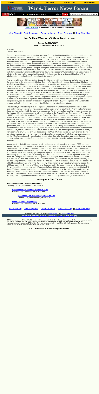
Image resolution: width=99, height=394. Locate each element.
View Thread (15, 33)
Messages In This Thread (49, 179)
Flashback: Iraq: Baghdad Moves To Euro (30, 190)
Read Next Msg (83, 33)
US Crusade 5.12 (68, 213)
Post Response (31, 33)
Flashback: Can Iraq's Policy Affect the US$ (36, 196)
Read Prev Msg (65, 33)
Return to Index (48, 33)
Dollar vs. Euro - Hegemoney (24, 202)
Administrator (53, 213)
